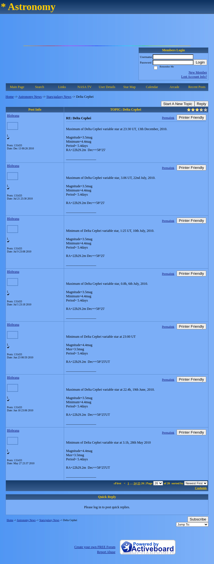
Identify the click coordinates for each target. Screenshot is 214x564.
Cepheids (201, 488)
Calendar (152, 87)
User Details (107, 87)
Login (200, 62)
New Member (198, 72)
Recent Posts (197, 87)
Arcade (174, 87)
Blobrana (13, 116)
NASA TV (84, 87)
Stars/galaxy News (59, 97)
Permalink (168, 117)
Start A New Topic (177, 104)
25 (138, 483)
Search (39, 87)
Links (62, 87)
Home (10, 97)
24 (135, 483)
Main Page (17, 87)
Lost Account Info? (194, 77)
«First (117, 483)
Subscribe (198, 519)
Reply (201, 104)
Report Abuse (106, 552)
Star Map (129, 87)
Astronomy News (30, 97)
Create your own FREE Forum (94, 547)
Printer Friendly (191, 117)
